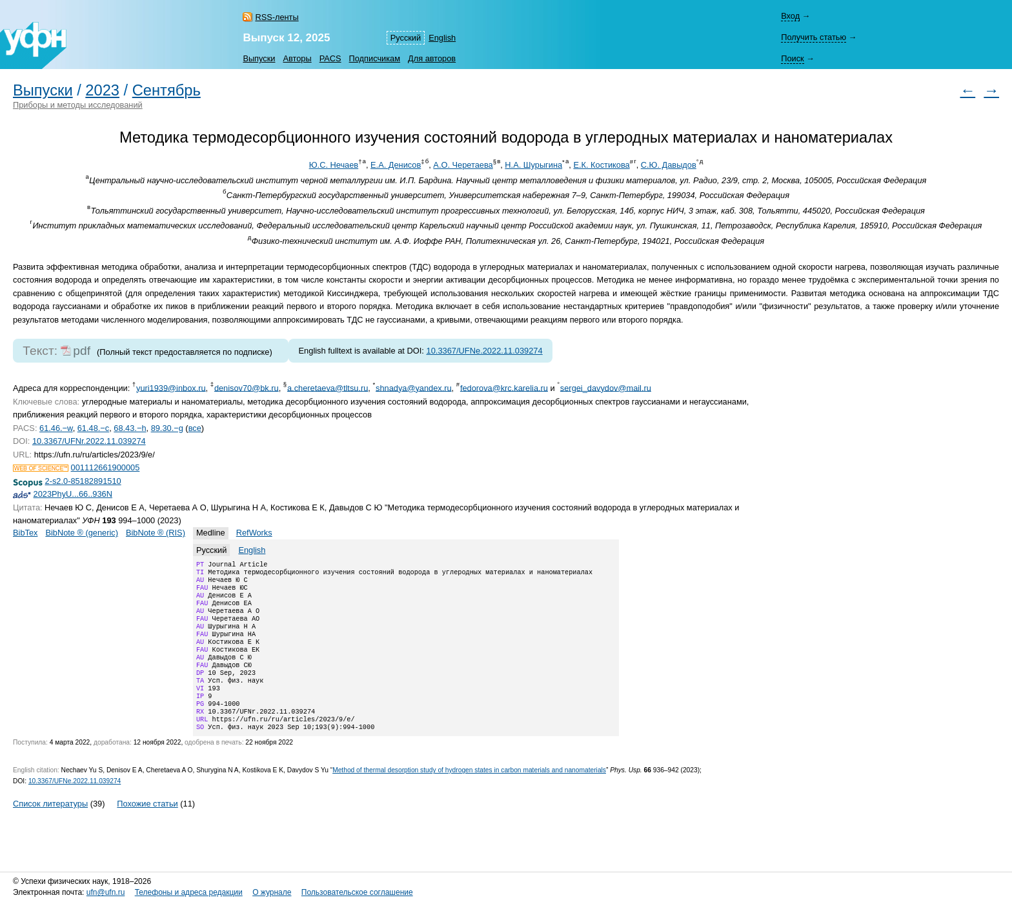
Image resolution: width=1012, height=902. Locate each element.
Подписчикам (374, 58)
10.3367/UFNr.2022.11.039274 (89, 441)
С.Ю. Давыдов (668, 165)
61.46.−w (56, 428)
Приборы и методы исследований (78, 105)
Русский (405, 38)
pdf (81, 350)
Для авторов (432, 58)
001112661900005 (105, 467)
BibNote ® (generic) (81, 532)
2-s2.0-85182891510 (83, 481)
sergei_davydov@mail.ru (605, 387)
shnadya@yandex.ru (414, 387)
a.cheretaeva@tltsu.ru (327, 387)
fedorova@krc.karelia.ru (504, 387)
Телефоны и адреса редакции (189, 892)
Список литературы (50, 832)
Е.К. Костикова (601, 165)
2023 (102, 90)
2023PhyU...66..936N (73, 494)
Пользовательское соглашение (357, 892)
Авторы (297, 58)
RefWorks (254, 532)
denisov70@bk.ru (246, 387)
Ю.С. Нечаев (333, 165)
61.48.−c (93, 428)
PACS (330, 58)
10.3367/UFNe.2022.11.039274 (485, 351)
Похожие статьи (147, 832)
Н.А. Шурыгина (533, 165)
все (194, 428)
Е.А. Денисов (395, 165)
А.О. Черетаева (462, 165)
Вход (790, 16)
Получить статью (813, 37)
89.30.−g (167, 428)
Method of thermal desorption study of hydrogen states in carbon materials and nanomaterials (469, 798)
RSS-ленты (276, 17)
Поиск (792, 58)
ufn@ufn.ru (105, 892)
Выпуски (259, 58)
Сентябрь (166, 90)
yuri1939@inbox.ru (171, 387)
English (442, 38)
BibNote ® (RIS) (155, 532)
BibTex (25, 532)
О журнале (271, 892)
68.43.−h (130, 428)
